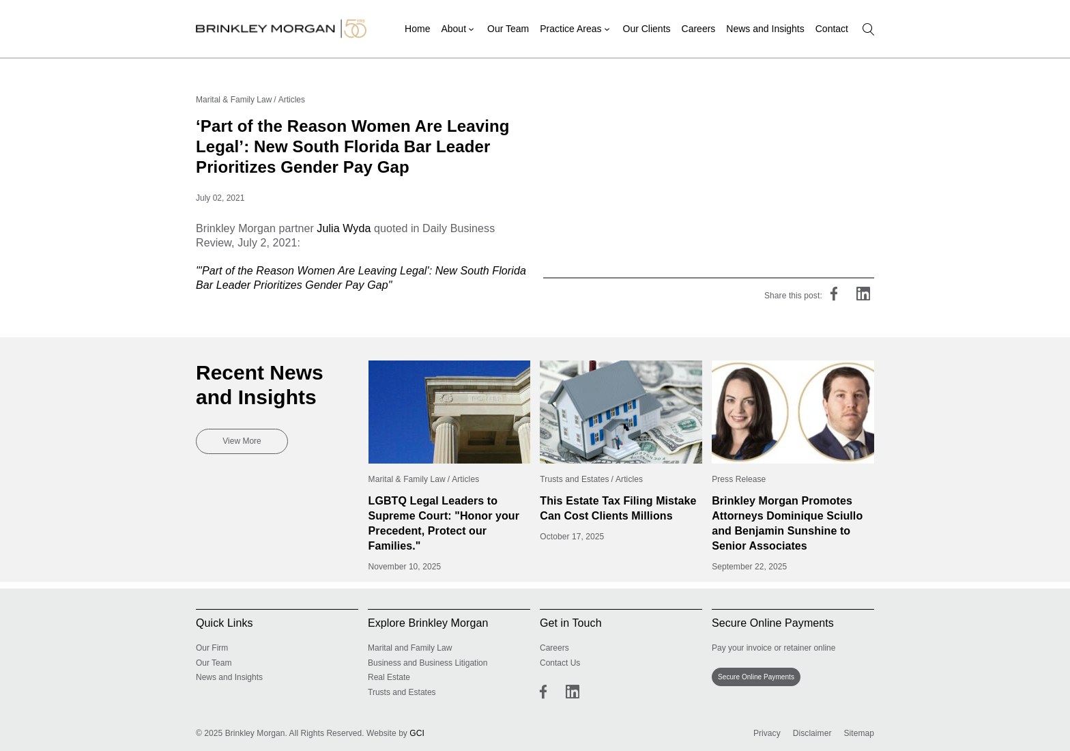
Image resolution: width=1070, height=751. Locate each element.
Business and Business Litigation (427, 663)
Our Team (508, 28)
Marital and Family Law (410, 648)
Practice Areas (570, 28)
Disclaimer (812, 733)
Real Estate (389, 677)
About (453, 28)
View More (241, 441)
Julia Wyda (344, 228)
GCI (416, 733)
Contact (831, 28)
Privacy (767, 733)
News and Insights (765, 28)
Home (417, 28)
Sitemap (858, 733)
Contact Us (560, 663)
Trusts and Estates (402, 692)
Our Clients (647, 28)
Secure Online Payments (756, 677)
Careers (699, 28)
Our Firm (212, 648)
